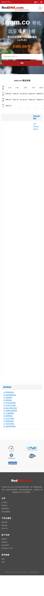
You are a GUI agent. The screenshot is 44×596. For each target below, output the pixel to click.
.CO (34, 124)
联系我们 (4, 505)
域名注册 (4, 522)
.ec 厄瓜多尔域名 (9, 405)
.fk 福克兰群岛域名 (10, 408)
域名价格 (4, 542)
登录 (36, 2)
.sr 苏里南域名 (8, 421)
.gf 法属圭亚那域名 (10, 410)
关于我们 (4, 502)
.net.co (35, 129)
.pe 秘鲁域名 (8, 416)
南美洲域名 (7, 387)
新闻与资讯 (5, 508)
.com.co (36, 126)
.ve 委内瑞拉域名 (9, 426)
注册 (3, 562)
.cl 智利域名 (7, 400)
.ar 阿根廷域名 (8, 392)
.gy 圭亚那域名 (8, 413)
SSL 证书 (5, 528)
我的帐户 (4, 539)
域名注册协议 (6, 511)
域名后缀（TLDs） (8, 548)
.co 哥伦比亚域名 (9, 403)
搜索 (22, 63)
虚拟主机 (4, 525)
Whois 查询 (5, 545)
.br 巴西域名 (7, 397)
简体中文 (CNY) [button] (7, 2)
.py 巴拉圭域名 (8, 418)
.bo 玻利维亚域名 (9, 395)
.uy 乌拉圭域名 (8, 424)
